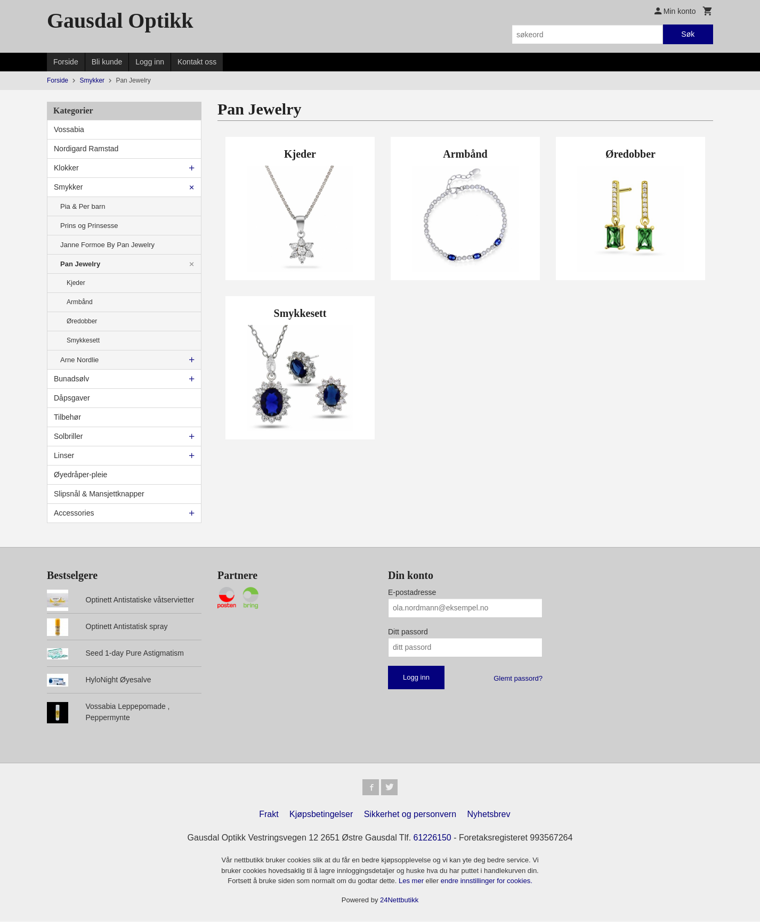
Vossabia (69, 129)
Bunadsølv (71, 378)
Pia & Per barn (83, 206)
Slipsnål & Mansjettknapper (99, 493)
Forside (65, 62)
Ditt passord (408, 631)
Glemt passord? (518, 678)
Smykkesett (83, 340)
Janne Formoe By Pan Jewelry (107, 245)
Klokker (66, 168)
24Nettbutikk (399, 900)
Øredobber (82, 321)
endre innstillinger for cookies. (486, 882)
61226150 (432, 838)
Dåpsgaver (72, 398)
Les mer (412, 882)
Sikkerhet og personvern (410, 815)
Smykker (68, 187)
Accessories (74, 513)
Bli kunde (107, 62)
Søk (687, 34)
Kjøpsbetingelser (321, 815)
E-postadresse (412, 592)
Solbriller (68, 436)
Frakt (268, 815)
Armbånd (80, 302)
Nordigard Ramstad (86, 148)
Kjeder (76, 283)
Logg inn (149, 62)
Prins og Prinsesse (89, 226)
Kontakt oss (196, 62)
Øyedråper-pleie (80, 474)
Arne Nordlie (79, 360)
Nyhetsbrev (489, 815)
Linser (64, 455)
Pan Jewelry (80, 264)
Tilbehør (67, 417)
